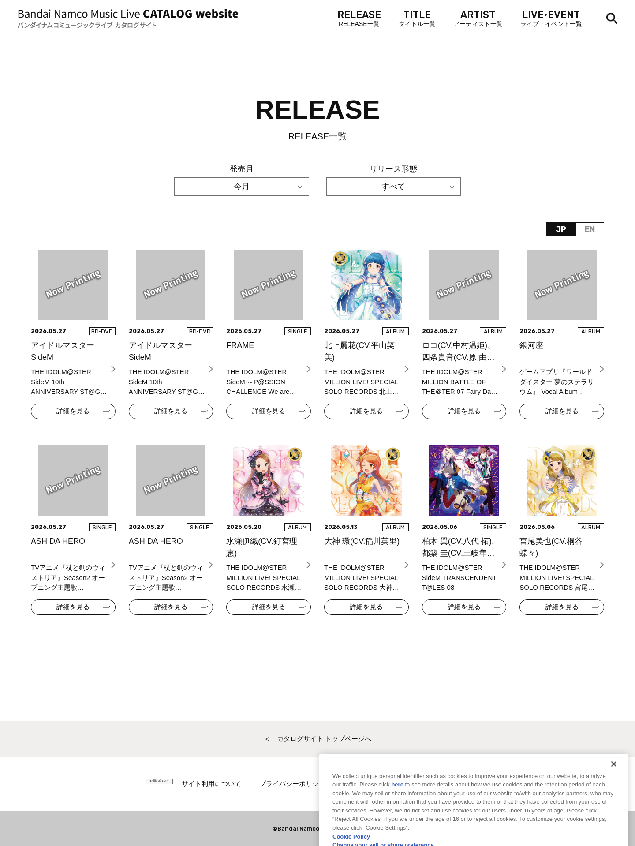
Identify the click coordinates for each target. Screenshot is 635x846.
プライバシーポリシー (307, 783)
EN (590, 229)
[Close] (614, 790)
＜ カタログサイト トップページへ (317, 738)
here (397, 811)
